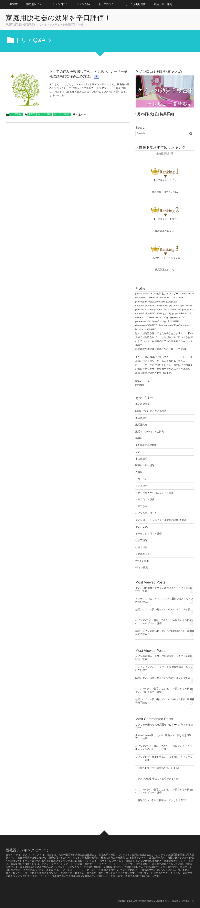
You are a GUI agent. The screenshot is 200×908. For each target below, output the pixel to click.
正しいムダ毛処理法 (134, 4)
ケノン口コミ (60, 4)
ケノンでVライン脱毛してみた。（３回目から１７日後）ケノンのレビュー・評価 (163, 748)
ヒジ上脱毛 (141, 486)
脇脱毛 (138, 438)
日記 (137, 451)
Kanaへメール (143, 381)
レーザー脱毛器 (61, 114)
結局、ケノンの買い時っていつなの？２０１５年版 (162, 609)
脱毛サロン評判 (163, 4)
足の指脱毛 (141, 417)
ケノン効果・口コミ (146, 513)
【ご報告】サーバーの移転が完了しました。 (159, 768)
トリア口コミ (106, 4)
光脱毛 (138, 472)
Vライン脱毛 (142, 560)
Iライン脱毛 (141, 567)
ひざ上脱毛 (141, 547)
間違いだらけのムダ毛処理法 (150, 411)
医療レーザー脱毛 (144, 465)
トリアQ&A (16, 114)
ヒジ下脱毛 (141, 479)
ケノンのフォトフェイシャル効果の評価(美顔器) (161, 520)
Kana (83, 115)
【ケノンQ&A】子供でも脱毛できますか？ (158, 778)
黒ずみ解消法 (142, 404)
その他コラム (142, 554)
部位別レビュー (35, 4)
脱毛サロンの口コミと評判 (149, 431)
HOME (14, 4)
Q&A (175, 192)
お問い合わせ (18, 12)
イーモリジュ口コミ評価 (148, 533)
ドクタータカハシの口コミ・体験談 (154, 492)
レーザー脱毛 (44, 114)
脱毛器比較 (141, 424)
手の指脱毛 (141, 458)
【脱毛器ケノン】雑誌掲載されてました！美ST (160, 800)
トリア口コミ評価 (144, 499)
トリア (32, 114)
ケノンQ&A (83, 4)
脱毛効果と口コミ (161, 192)
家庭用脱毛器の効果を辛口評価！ (58, 18)
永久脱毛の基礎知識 (146, 445)
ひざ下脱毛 (141, 540)
